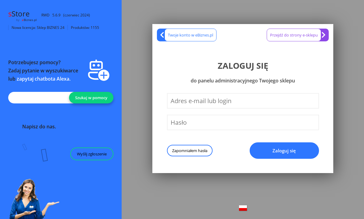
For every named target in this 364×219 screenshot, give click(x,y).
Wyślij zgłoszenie (92, 154)
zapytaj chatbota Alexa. (44, 78)
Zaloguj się (284, 151)
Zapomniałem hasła (189, 150)
